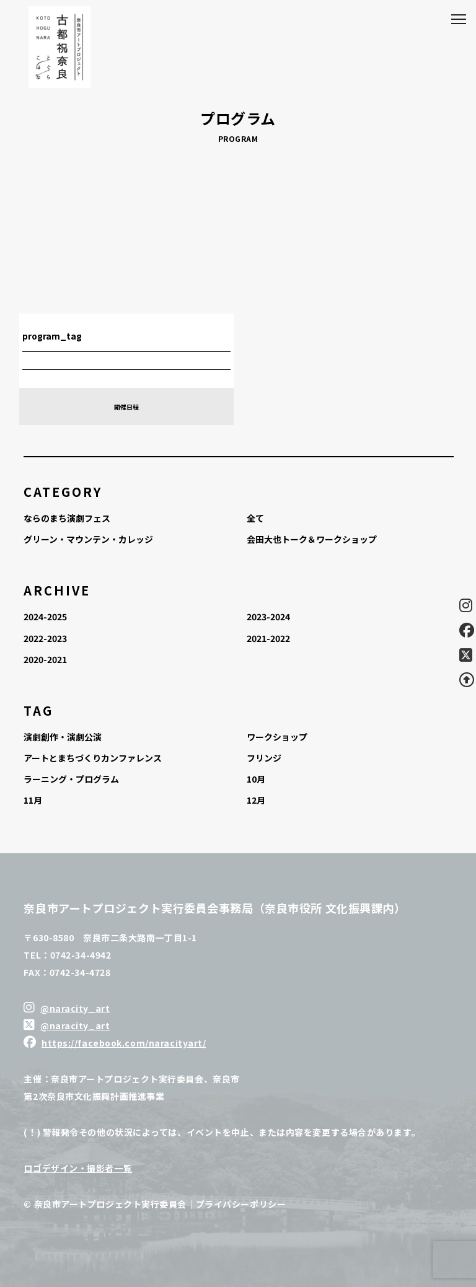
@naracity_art (75, 1008)
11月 (33, 800)
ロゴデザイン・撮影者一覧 (78, 1168)
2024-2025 (45, 616)
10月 (256, 779)
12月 (256, 800)
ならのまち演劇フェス (67, 518)
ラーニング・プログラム (71, 779)
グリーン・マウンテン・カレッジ (88, 539)
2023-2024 (268, 616)
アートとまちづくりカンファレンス (93, 758)
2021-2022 (268, 638)
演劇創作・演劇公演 (63, 737)
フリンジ (264, 758)
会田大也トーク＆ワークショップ (312, 539)
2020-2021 (45, 659)
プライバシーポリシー (241, 1204)
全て (255, 518)
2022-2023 (45, 638)
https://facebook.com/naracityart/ (124, 1043)
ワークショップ (277, 737)
